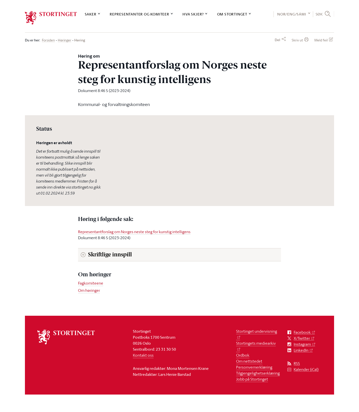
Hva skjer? (193, 14)
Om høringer (89, 290)
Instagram (302, 344)
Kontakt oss (143, 355)
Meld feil (321, 40)
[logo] (51, 18)
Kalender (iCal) (306, 369)
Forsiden (48, 40)
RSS (297, 363)
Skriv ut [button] (297, 40)
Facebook (302, 332)
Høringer (64, 40)
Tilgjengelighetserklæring (258, 373)
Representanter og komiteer (139, 14)
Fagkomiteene (90, 283)
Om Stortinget (232, 14)
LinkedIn (301, 350)
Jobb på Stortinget (252, 379)
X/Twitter (302, 338)
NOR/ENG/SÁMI (291, 14)
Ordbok (242, 355)
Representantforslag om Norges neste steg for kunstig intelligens (134, 231)
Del (277, 39)
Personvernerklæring (254, 367)
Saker (90, 14)
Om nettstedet (249, 361)
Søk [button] (319, 13)
